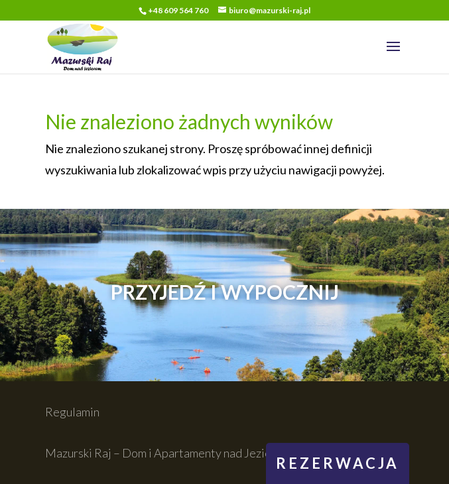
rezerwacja (337, 463)
